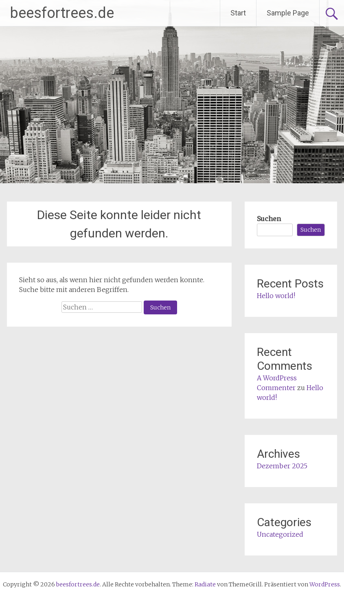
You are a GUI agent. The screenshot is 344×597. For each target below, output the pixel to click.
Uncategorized (280, 534)
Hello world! (276, 296)
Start (238, 13)
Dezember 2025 (282, 466)
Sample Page (288, 13)
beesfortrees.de (62, 13)
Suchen (269, 219)
